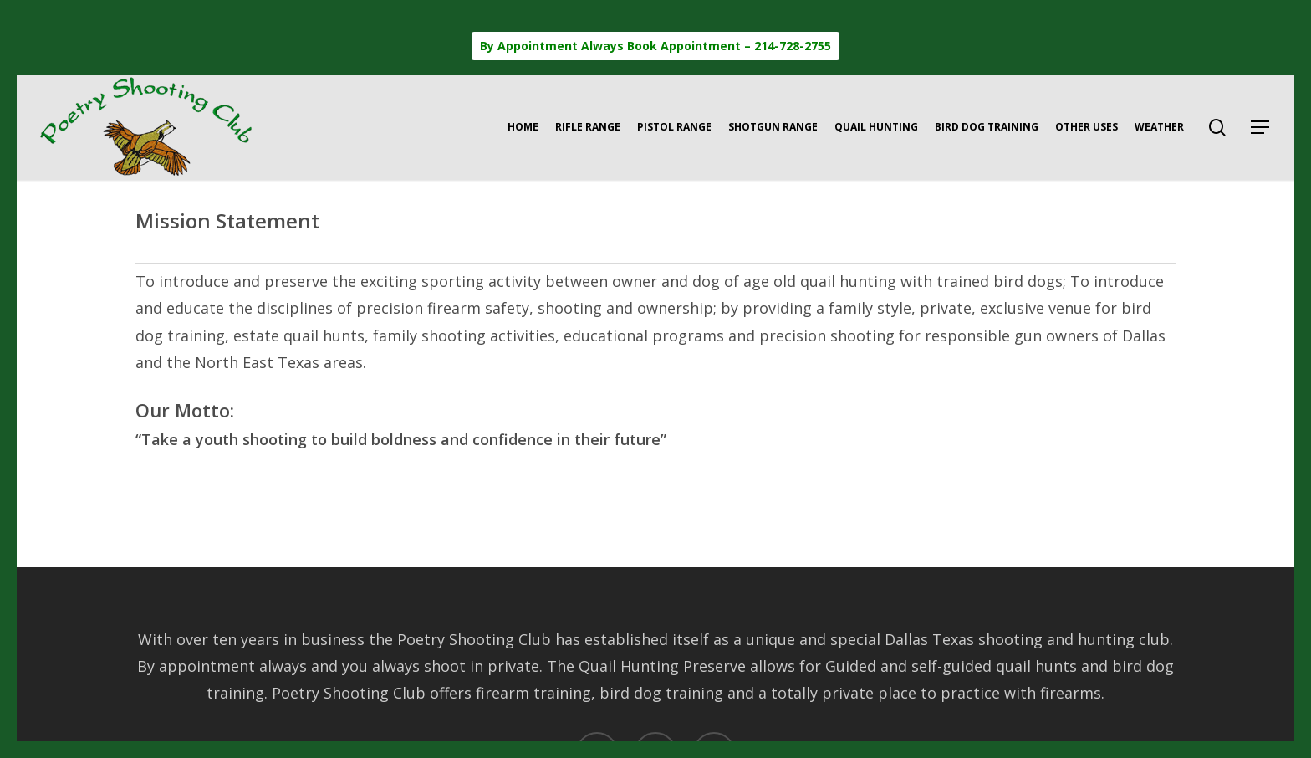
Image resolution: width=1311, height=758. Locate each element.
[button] (1261, 127)
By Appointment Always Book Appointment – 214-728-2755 (655, 46)
